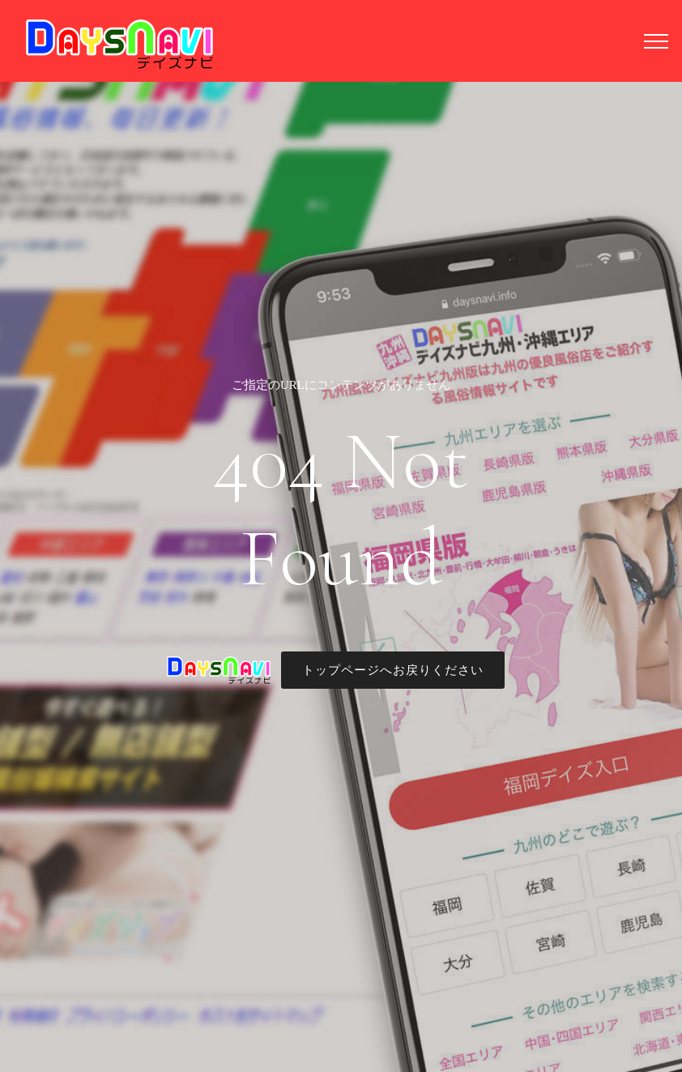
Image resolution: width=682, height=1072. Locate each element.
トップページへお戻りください (393, 670)
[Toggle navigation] (656, 40)
